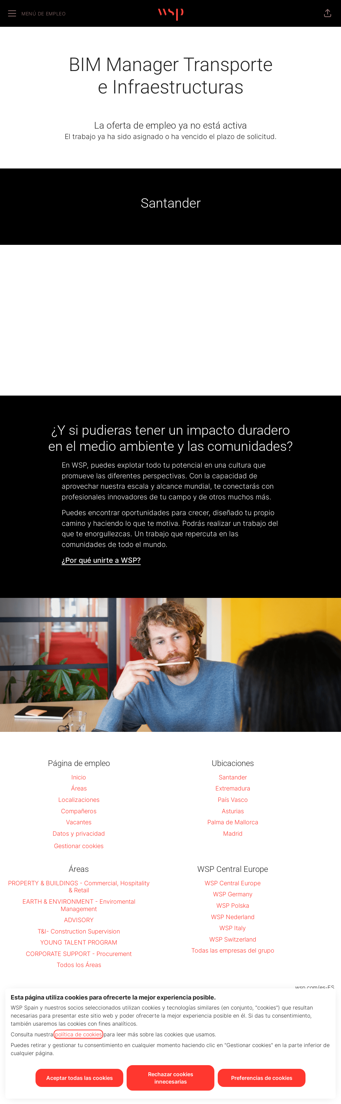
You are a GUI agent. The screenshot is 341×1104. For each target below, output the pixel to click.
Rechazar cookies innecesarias (170, 1078)
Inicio (78, 777)
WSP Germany (233, 894)
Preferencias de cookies (261, 1078)
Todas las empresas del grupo (232, 950)
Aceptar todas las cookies (79, 1078)
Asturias (233, 811)
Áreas (79, 788)
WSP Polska (232, 905)
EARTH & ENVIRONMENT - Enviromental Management (78, 905)
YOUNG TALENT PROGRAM (78, 942)
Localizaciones (78, 799)
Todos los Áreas (79, 964)
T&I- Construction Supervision (79, 931)
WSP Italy (232, 928)
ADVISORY (79, 919)
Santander (233, 777)
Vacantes (78, 822)
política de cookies (78, 1034)
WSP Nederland (233, 916)
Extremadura (232, 788)
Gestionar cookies (79, 845)
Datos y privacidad (79, 833)
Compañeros (78, 811)
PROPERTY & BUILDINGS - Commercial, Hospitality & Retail (79, 887)
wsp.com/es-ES (314, 987)
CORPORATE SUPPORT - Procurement (79, 953)
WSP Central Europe (233, 883)
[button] (327, 13)
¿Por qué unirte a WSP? (101, 560)
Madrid (233, 833)
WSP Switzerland (232, 939)
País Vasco (233, 799)
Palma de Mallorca (232, 822)
